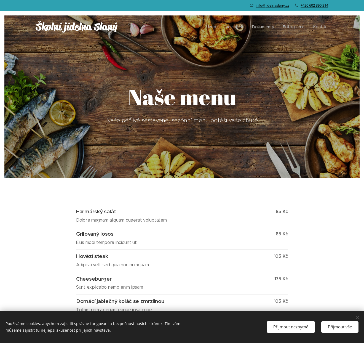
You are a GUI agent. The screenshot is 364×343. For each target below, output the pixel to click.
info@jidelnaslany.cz (272, 5)
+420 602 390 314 (314, 5)
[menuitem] (213, 27)
